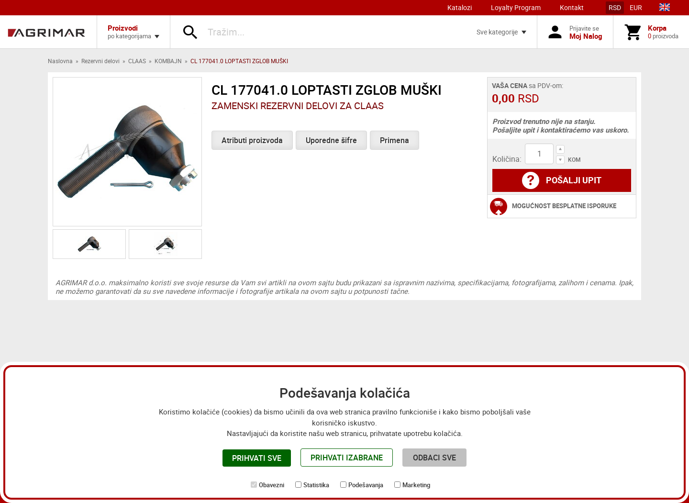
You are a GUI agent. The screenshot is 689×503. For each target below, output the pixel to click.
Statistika (316, 485)
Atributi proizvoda (252, 140)
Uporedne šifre (331, 140)
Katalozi (459, 7)
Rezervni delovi (100, 61)
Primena (394, 140)
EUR (636, 7)
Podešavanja (365, 485)
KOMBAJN (168, 61)
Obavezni (271, 485)
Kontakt (572, 7)
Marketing (416, 485)
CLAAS (137, 61)
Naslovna (60, 61)
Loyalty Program (516, 7)
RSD (615, 7)
